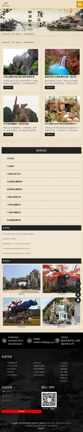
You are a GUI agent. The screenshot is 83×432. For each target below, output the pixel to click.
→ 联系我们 (62, 381)
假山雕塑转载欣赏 (29, 34)
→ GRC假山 (9, 372)
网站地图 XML (53, 426)
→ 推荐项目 (62, 369)
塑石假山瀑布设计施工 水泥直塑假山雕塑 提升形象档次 (19, 234)
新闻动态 (18, 34)
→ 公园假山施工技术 (13, 174)
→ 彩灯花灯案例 (38, 375)
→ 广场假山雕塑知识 (13, 212)
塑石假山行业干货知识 (9, 239)
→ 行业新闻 (9, 166)
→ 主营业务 (62, 366)
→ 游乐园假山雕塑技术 (14, 189)
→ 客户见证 (36, 363)
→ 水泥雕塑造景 (11, 363)
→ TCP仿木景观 (11, 366)
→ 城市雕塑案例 (38, 369)
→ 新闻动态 (62, 378)
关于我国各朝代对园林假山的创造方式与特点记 (16, 248)
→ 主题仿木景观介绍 (13, 197)
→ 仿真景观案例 (38, 372)
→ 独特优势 (62, 375)
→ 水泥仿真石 (10, 369)
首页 (12, 34)
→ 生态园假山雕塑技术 (14, 182)
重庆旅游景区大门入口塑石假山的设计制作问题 (16, 243)
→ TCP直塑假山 (11, 375)
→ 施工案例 (62, 372)
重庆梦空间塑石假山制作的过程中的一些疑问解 (16, 253)
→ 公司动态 (9, 158)
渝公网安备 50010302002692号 (36, 426)
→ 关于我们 (62, 363)
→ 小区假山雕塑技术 (13, 205)
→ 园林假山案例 (38, 366)
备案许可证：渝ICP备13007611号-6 (59, 423)
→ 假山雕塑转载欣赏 (13, 220)
